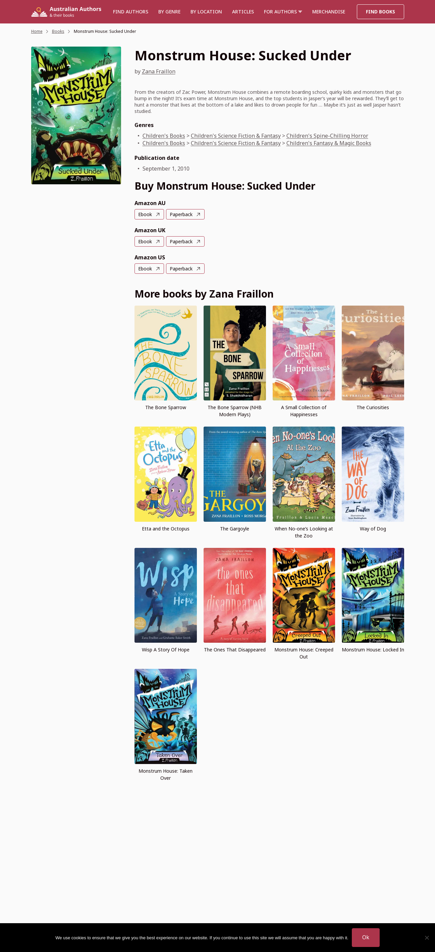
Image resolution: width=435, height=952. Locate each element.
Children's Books (164, 135)
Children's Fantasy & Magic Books (328, 143)
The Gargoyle (234, 528)
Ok (365, 937)
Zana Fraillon (158, 71)
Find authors (130, 11)
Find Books (380, 11)
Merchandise (328, 11)
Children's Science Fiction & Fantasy (236, 135)
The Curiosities (373, 407)
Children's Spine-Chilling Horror (327, 135)
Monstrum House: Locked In (373, 649)
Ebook (145, 214)
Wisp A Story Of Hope (165, 649)
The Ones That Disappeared (235, 649)
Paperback (181, 214)
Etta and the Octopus (165, 528)
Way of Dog (373, 528)
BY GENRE (169, 11)
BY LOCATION (206, 11)
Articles (243, 11)
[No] (426, 937)
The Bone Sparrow (165, 407)
